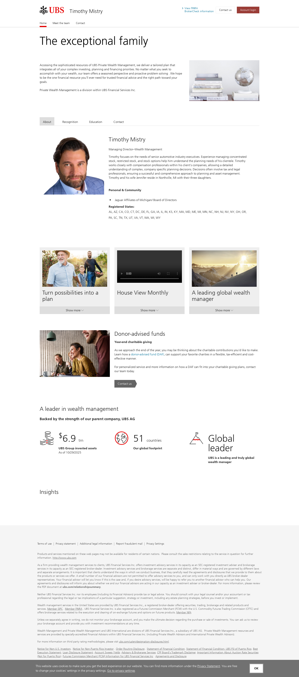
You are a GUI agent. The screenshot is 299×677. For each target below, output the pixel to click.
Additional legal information (96, 543)
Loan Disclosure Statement (78, 652)
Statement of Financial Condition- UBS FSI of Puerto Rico (219, 649)
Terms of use (44, 543)
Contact (80, 23)
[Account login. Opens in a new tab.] (248, 10)
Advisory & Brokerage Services (138, 652)
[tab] (47, 121)
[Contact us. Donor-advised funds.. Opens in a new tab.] (125, 384)
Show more (75, 311)
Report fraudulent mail (129, 543)
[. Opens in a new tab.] (52, 10)
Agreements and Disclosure (170, 656)
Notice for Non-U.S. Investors (54, 649)
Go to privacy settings (121, 670)
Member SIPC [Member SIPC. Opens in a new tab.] (55, 609)
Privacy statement (66, 543)
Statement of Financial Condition (166, 649)
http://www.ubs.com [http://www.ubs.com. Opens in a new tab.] (64, 557)
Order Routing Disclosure (130, 649)
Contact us (225, 10)
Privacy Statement (208, 666)
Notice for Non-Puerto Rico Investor (93, 649)
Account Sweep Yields (107, 652)
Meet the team (61, 23)
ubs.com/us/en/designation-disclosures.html (144, 641)
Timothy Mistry (86, 11)
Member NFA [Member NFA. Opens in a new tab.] (183, 612)
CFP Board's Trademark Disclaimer (176, 652)
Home (43, 23)
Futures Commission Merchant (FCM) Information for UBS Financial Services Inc (108, 656)
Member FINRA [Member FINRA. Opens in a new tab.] (73, 609)
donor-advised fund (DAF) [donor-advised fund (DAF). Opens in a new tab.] (147, 354)
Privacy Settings (155, 543)
